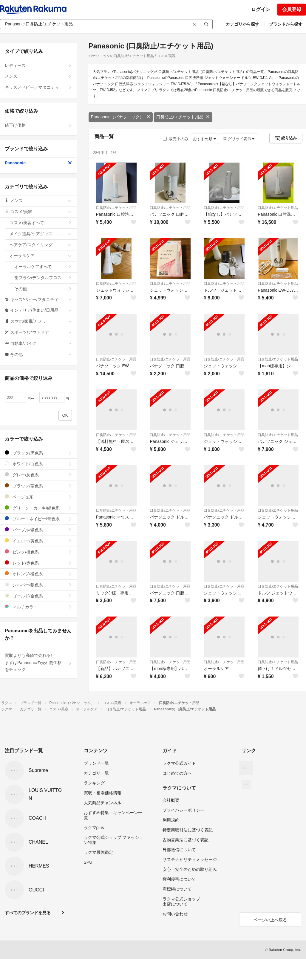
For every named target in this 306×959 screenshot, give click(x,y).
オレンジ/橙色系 (38, 573)
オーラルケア (41, 255)
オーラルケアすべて (43, 266)
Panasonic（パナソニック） (120, 116)
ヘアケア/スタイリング (41, 244)
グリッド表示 (238, 139)
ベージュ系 (38, 496)
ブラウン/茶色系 (38, 485)
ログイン (260, 9)
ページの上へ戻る (270, 919)
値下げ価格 (38, 125)
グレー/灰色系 (38, 474)
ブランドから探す (285, 24)
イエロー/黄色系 (38, 540)
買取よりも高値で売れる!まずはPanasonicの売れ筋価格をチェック (38, 662)
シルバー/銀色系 (38, 584)
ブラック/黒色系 (38, 452)
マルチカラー (38, 606)
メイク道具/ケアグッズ (41, 233)
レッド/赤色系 (38, 562)
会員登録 (291, 9)
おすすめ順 (204, 139)
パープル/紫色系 (38, 529)
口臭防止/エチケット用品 (183, 116)
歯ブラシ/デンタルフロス (43, 277)
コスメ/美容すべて (41, 222)
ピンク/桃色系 (38, 551)
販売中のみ (175, 139)
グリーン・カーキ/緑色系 (38, 507)
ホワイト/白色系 (38, 463)
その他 (43, 288)
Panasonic (38, 162)
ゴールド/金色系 (38, 595)
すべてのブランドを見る (28, 912)
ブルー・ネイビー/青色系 (38, 518)
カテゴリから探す (242, 24)
